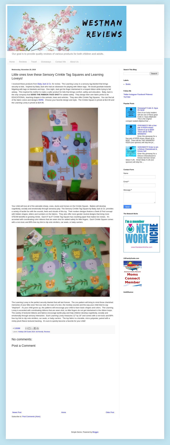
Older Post (110, 412)
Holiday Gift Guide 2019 (26, 332)
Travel (34, 62)
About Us (74, 62)
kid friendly (39, 332)
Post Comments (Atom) (31, 417)
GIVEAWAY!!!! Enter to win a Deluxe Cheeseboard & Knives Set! (148, 149)
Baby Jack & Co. (44, 84)
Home (12, 62)
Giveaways (46, 62)
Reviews (23, 62)
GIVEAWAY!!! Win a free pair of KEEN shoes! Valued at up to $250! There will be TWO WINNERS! (147, 130)
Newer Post (16, 412)
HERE (41, 100)
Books (128, 84)
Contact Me (60, 62)
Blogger (95, 432)
